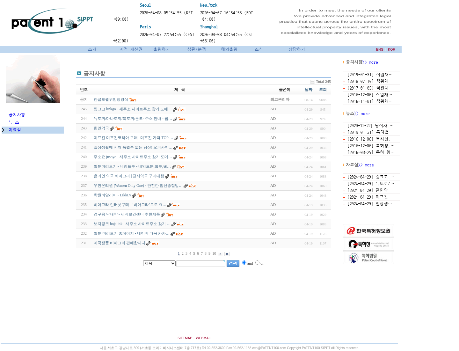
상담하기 (296, 49)
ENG (379, 49)
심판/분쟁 (196, 49)
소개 (91, 49)
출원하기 (161, 49)
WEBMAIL (203, 338)
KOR (391, 49)
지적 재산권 (131, 49)
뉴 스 (12, 122)
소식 (259, 49)
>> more (370, 62)
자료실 (15, 130)
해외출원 (229, 49)
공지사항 (15, 114)
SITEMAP (185, 338)
